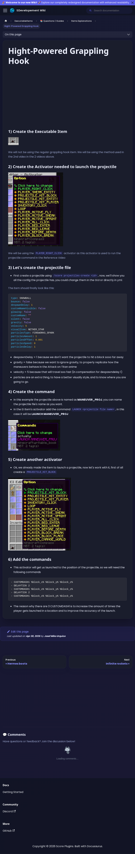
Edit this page (18, 632)
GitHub (9, 831)
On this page (13, 34)
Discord (9, 811)
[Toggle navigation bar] (5, 10)
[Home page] (6, 20)
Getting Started (13, 792)
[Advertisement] (67, 695)
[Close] (132, 2)
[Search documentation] (112, 11)
